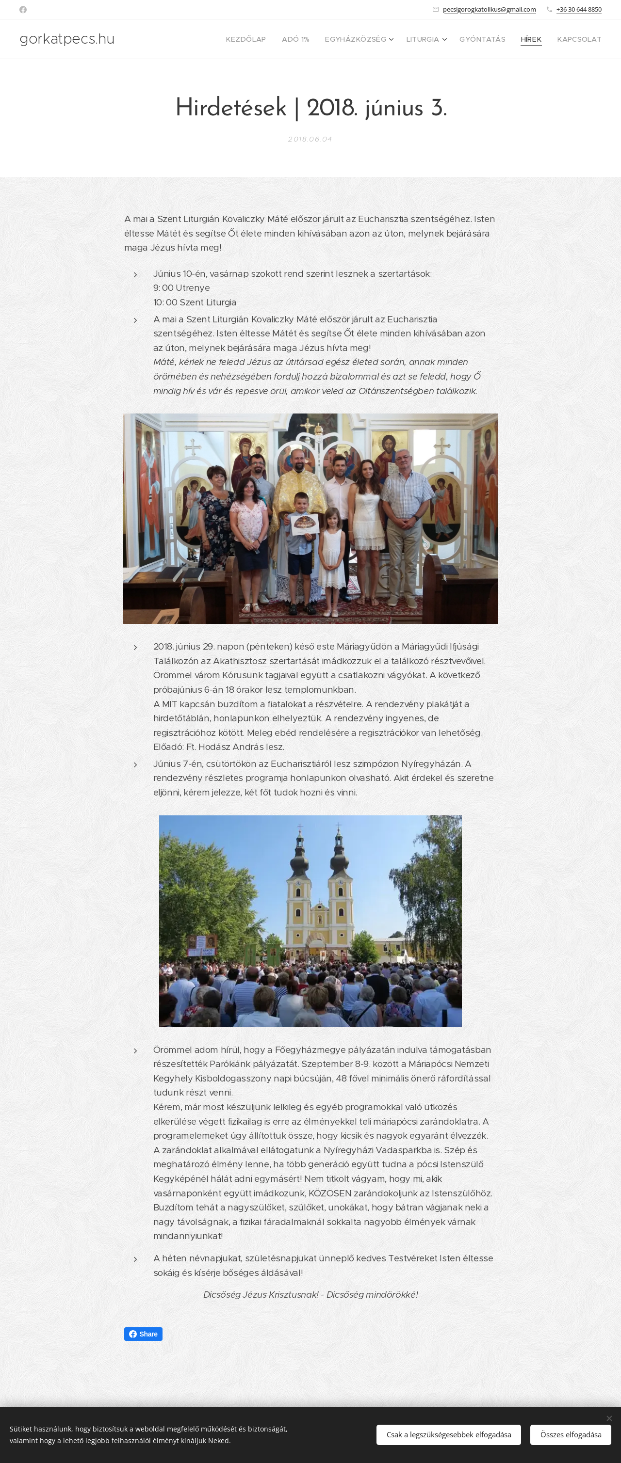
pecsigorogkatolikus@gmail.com (489, 9)
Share (143, 1334)
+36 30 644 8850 (579, 9)
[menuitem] (272, 39)
